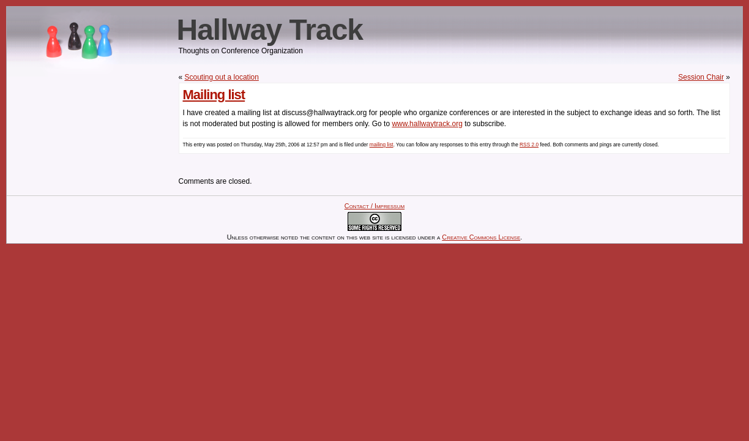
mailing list (381, 144)
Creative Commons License (481, 237)
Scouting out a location (222, 77)
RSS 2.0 (529, 144)
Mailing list (214, 94)
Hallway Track (270, 29)
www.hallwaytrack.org (427, 123)
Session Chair (701, 77)
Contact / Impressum (374, 205)
